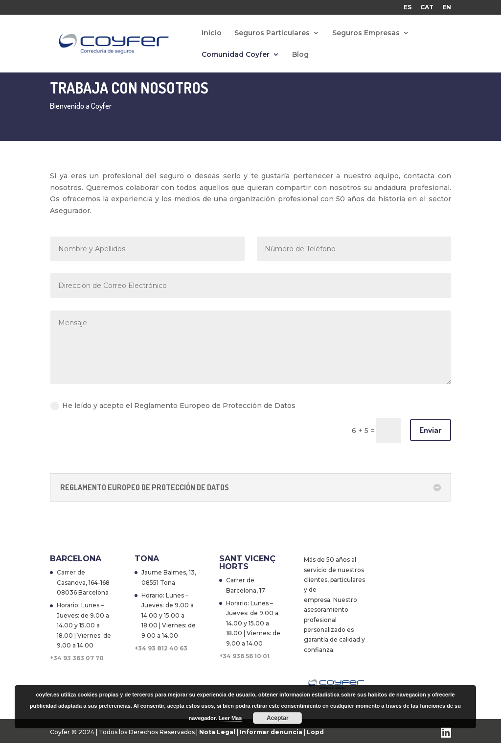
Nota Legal (218, 732)
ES (407, 7)
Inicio (212, 33)
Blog (300, 55)
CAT (426, 7)
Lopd (315, 732)
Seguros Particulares (272, 33)
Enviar (430, 430)
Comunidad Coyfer (236, 55)
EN (446, 7)
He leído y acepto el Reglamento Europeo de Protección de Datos (173, 405)
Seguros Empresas (366, 33)
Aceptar (278, 718)
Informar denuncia (271, 732)
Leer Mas (230, 718)
